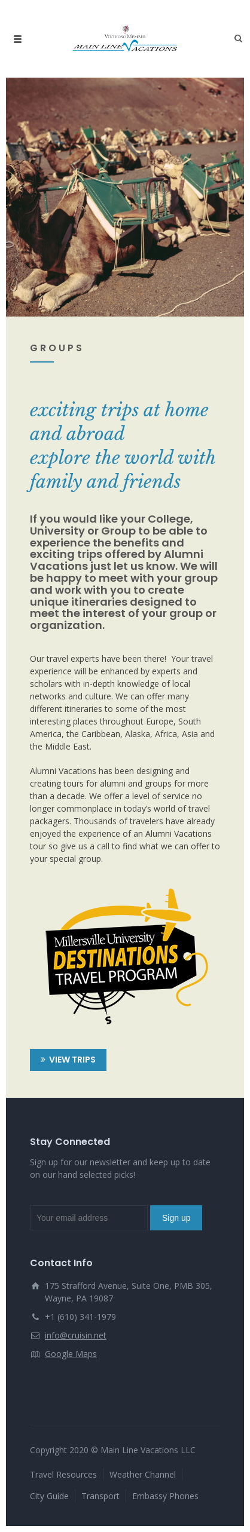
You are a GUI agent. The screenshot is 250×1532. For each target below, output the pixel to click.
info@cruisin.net (75, 1335)
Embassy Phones (165, 1496)
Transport (100, 1496)
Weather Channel (142, 1474)
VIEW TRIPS (68, 1060)
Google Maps (71, 1353)
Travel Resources (63, 1474)
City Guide (49, 1496)
